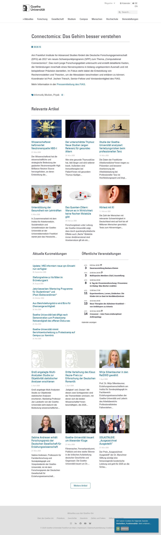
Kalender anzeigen (89, 322)
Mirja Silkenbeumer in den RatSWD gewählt (113, 373)
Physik (56, 94)
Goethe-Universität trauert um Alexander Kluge (79, 439)
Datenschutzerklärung (96, 528)
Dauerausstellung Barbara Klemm (104, 268)
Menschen (97, 19)
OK (118, 528)
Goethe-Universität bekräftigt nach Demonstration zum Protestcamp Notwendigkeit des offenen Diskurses (51, 317)
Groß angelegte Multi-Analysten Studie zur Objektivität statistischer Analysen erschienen (44, 376)
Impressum (81, 528)
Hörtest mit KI (106, 207)
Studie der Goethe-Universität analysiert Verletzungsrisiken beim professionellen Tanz (112, 146)
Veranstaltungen (130, 19)
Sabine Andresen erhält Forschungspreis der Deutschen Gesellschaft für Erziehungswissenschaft (46, 442)
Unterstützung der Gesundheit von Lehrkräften (46, 209)
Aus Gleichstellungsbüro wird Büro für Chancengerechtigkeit (52, 305)
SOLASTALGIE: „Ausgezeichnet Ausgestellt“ (108, 440)
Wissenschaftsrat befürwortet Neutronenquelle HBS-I (44, 145)
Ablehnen (124, 528)
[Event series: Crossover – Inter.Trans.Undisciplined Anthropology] (102, 311)
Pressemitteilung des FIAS (71, 84)
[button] (80, 485)
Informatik (39, 94)
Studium (72, 19)
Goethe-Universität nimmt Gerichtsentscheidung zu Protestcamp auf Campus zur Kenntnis (54, 332)
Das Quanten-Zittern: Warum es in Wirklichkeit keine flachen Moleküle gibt (79, 212)
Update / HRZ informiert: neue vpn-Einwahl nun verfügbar (54, 267)
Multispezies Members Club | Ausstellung (107, 276)
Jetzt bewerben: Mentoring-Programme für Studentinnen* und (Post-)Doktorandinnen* (53, 291)
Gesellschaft (58, 19)
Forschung (42, 19)
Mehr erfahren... (145, 524)
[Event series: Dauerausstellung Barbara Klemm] (101, 265)
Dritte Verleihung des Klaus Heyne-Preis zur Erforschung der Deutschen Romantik (80, 376)
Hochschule (112, 19)
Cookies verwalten (113, 528)
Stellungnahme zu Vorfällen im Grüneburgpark (48, 279)
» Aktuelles (28, 19)
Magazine (110, 3)
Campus (84, 19)
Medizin (48, 94)
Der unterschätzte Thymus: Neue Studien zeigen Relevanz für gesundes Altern (79, 146)
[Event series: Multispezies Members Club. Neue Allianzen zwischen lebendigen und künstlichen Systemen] (102, 273)
